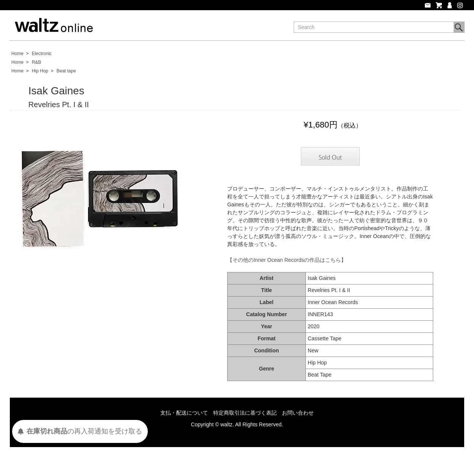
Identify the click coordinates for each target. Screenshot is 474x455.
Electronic (42, 53)
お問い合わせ (298, 413)
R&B (36, 62)
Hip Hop (40, 71)
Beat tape (66, 71)
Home (17, 53)
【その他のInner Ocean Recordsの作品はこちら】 (286, 260)
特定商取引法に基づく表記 (245, 413)
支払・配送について (184, 413)
